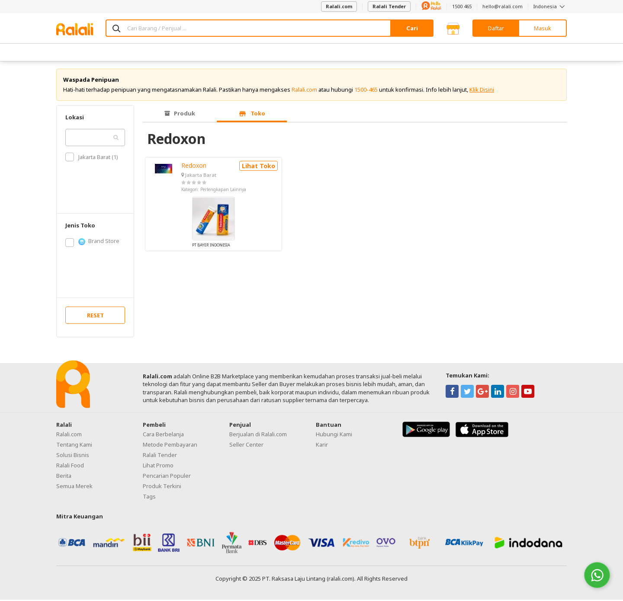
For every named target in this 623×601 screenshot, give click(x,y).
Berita (63, 477)
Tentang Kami (74, 446)
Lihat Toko (258, 167)
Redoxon (193, 167)
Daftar (496, 28)
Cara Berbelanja (163, 435)
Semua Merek (74, 487)
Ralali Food (70, 466)
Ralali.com (339, 6)
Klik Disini (481, 91)
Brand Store (92, 242)
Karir (322, 446)
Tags (149, 498)
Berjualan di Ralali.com (258, 435)
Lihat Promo (158, 466)
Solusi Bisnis (72, 456)
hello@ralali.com (502, 6)
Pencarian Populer (167, 477)
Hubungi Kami (334, 435)
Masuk (542, 28)
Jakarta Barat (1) (91, 158)
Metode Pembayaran (170, 446)
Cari (412, 28)
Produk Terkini (162, 487)
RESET (95, 316)
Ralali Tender (389, 6)
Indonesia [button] (550, 6)
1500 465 (462, 6)
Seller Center (246, 446)
